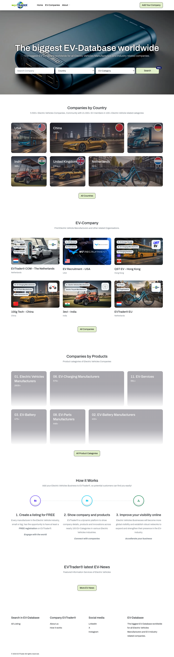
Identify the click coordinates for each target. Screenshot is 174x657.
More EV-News (87, 586)
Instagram (93, 630)
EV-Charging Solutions (125, 250)
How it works (56, 627)
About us (54, 622)
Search (151, 69)
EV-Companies (52, 4)
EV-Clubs (121, 283)
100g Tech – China (22, 310)
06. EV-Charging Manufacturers (128, 245)
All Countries (87, 194)
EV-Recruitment (19, 250)
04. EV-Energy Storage (125, 241)
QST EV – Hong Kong (127, 267)
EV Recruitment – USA (76, 267)
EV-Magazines (19, 241)
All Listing (15, 622)
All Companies (87, 328)
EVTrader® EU (123, 310)
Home (40, 4)
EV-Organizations (20, 245)
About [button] (65, 4)
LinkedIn (93, 622)
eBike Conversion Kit (21, 293)
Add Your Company (151, 4)
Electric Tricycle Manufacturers (76, 288)
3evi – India (69, 310)
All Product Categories (87, 452)
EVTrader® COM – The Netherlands (33, 267)
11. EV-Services (71, 241)
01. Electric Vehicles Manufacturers (77, 283)
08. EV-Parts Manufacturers (23, 288)
